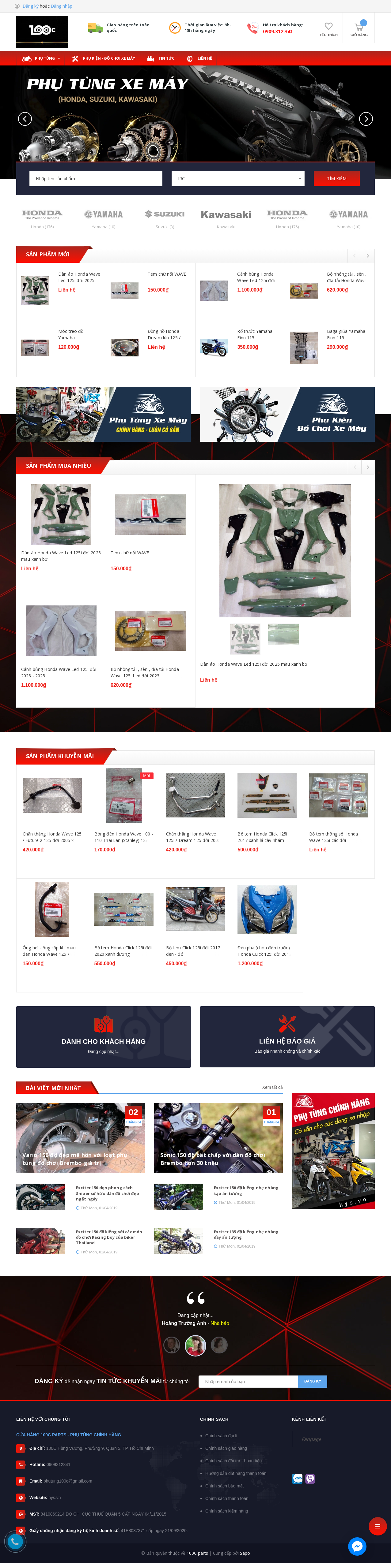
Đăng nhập (61, 6)
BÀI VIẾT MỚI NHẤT (53, 1088)
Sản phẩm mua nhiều (58, 465)
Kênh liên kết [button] (309, 1419)
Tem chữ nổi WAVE (167, 274)
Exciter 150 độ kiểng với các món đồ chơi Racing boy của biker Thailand (109, 1237)
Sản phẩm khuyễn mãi (60, 756)
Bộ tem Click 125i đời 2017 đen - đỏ (193, 951)
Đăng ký (31, 6)
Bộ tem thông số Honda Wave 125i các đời (333, 837)
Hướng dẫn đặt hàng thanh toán (236, 1473)
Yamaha (103, 226)
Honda (42, 226)
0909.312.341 (278, 31)
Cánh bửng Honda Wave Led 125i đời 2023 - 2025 (256, 277)
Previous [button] (354, 255)
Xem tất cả (272, 1087)
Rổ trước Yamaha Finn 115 (254, 334)
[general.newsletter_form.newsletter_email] (263, 1381)
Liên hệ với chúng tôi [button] (43, 1419)
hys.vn (54, 1497)
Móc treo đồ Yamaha (71, 334)
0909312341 (58, 1464)
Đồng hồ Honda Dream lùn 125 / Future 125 (164, 334)
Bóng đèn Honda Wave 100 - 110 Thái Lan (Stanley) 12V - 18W (123, 837)
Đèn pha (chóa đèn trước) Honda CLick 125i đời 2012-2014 (265, 951)
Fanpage (311, 1439)
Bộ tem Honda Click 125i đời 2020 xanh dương (123, 951)
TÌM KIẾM (337, 178)
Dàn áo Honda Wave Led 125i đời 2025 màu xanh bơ (79, 277)
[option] (195, 320)
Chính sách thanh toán (227, 1498)
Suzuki (165, 226)
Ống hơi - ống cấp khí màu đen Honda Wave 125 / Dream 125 (49, 951)
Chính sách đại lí (221, 1435)
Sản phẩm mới (48, 254)
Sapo (245, 1553)
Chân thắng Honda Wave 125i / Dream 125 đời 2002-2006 (194, 837)
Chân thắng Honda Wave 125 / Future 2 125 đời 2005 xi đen (52, 837)
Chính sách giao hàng (226, 1448)
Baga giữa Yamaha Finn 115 (346, 334)
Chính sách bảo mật (224, 1485)
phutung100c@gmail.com (68, 1481)
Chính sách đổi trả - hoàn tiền (233, 1460)
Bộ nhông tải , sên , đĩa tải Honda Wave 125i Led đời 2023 (347, 277)
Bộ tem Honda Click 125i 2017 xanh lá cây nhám (262, 837)
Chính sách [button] (214, 1419)
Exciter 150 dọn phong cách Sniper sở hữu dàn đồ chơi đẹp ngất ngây (107, 1193)
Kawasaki (226, 226)
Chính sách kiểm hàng (226, 1511)
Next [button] (368, 255)
